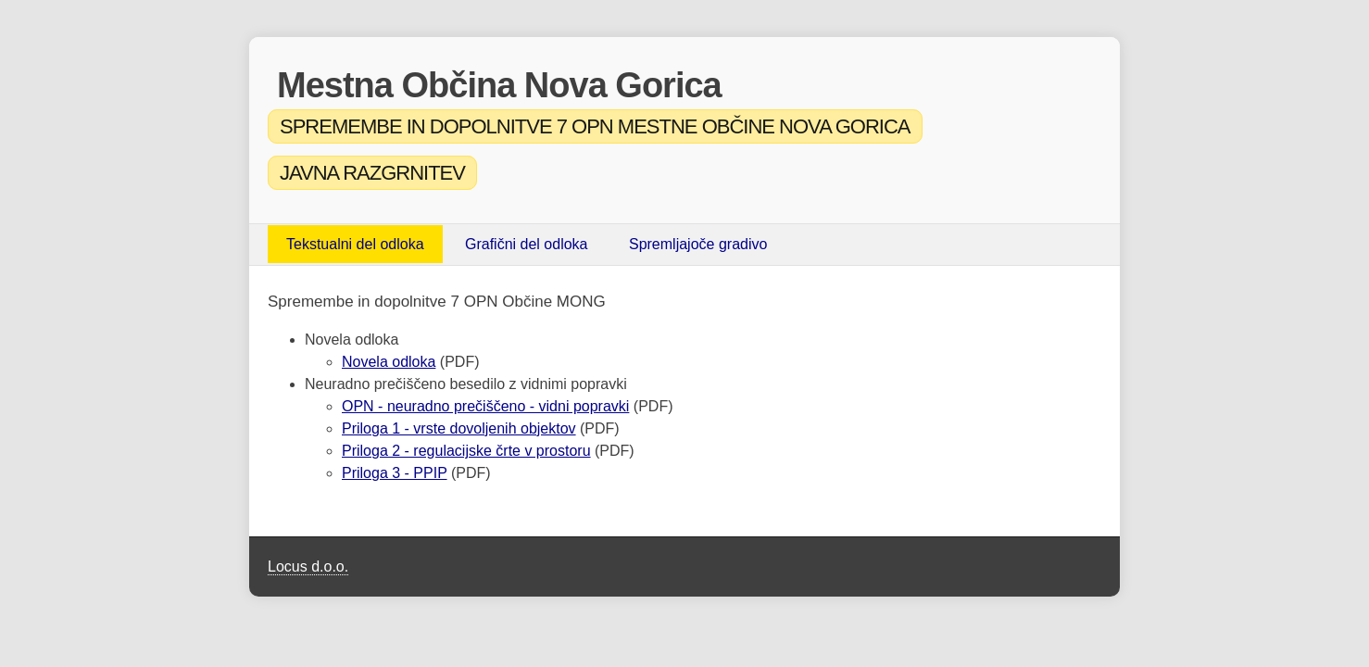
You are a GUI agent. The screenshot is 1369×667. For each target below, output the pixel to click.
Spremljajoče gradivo (698, 244)
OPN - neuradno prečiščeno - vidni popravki (485, 406)
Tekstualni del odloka (355, 244)
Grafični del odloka (526, 244)
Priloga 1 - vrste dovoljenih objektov (459, 428)
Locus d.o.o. (308, 566)
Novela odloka (388, 362)
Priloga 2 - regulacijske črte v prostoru (466, 451)
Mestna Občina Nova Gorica (499, 85)
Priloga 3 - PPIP (394, 473)
